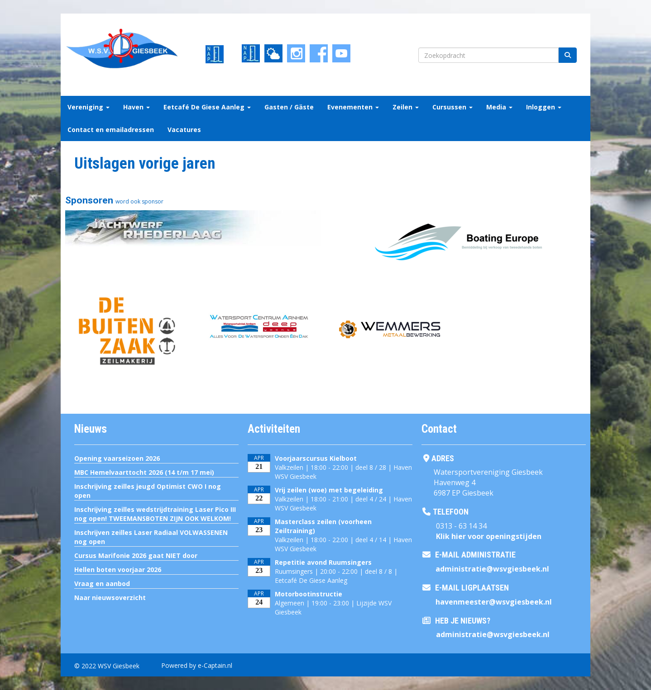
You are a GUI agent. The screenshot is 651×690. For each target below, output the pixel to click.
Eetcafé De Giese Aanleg (207, 107)
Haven (136, 107)
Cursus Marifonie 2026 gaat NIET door (135, 555)
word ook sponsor (139, 201)
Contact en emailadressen (110, 129)
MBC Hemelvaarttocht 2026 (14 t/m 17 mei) (144, 472)
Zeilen (406, 107)
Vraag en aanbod (102, 583)
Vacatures (184, 129)
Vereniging (88, 107)
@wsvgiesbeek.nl (492, 569)
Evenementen (353, 107)
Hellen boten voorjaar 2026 (117, 569)
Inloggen (543, 107)
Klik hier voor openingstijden (488, 536)
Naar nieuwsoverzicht (110, 597)
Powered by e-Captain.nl (196, 665)
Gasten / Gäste (289, 107)
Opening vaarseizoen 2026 (117, 458)
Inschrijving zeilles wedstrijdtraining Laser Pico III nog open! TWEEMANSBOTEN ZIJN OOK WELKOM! (155, 514)
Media (499, 107)
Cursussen (452, 107)
